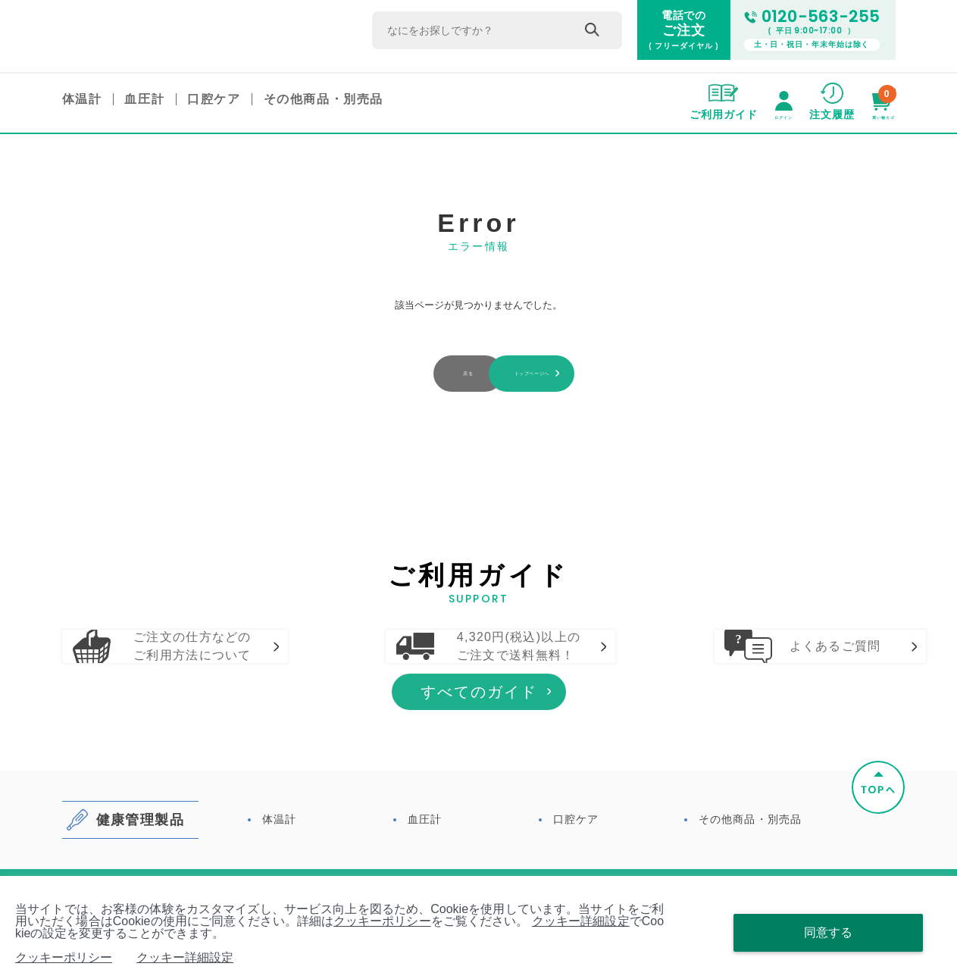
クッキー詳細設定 (581, 921)
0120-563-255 (812, 17)
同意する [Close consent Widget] (828, 932)
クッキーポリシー (382, 921)
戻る (368, 374)
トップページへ (588, 374)
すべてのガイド (479, 770)
